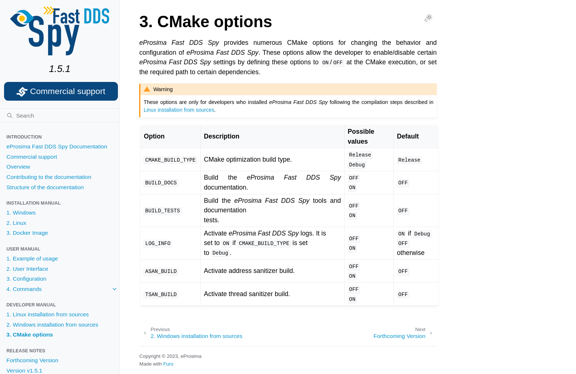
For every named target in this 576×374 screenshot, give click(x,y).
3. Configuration (27, 279)
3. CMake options (30, 334)
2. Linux (16, 223)
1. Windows (21, 212)
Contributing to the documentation (49, 177)
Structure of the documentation (45, 187)
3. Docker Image (27, 233)
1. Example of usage (32, 258)
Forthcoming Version (32, 360)
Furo (168, 364)
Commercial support (32, 157)
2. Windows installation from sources (52, 324)
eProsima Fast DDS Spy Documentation (57, 146)
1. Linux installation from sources (48, 314)
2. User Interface (27, 269)
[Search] (59, 115)
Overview (18, 166)
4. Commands (24, 289)
